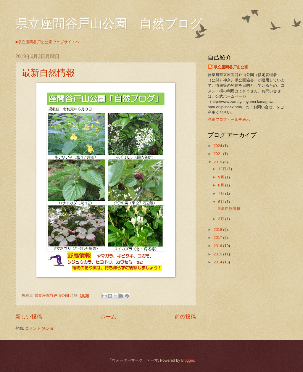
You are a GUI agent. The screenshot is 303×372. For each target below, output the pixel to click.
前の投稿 (185, 317)
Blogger (187, 360)
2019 (218, 162)
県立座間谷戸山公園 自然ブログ (109, 23)
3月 (221, 219)
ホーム (108, 317)
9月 (221, 177)
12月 (222, 169)
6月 (221, 201)
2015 (218, 254)
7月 (221, 193)
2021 (218, 154)
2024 (218, 146)
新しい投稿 (28, 317)
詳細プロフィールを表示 (229, 119)
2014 (218, 262)
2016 (218, 246)
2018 (218, 229)
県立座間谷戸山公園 (231, 67)
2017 (218, 237)
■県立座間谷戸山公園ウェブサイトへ (47, 42)
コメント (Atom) (39, 328)
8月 (221, 185)
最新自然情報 (48, 73)
